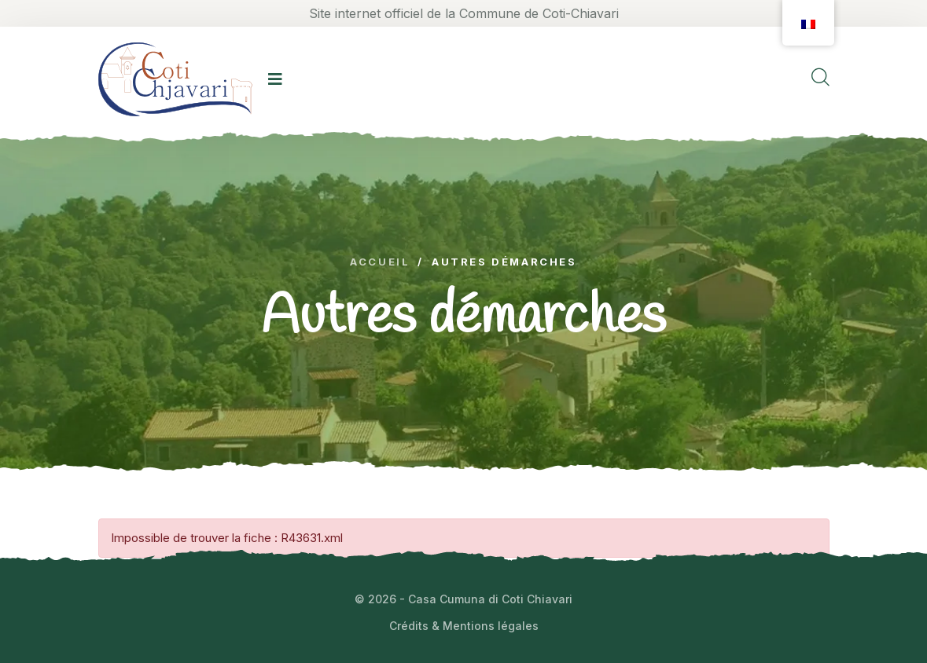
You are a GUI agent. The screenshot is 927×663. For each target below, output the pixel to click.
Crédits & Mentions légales (464, 625)
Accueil (380, 262)
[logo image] (175, 79)
